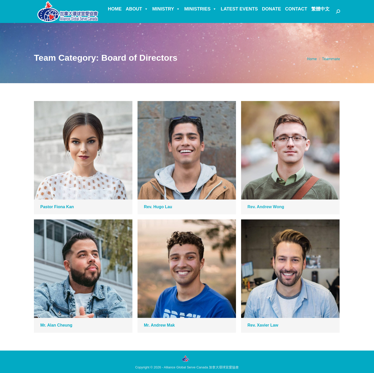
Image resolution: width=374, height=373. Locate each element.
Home (115, 18)
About (137, 18)
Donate (271, 18)
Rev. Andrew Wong (265, 207)
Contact (296, 18)
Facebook (104, 4)
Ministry (166, 18)
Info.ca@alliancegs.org (60, 4)
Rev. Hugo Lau (158, 207)
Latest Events (239, 18)
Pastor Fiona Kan (57, 207)
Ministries (200, 18)
